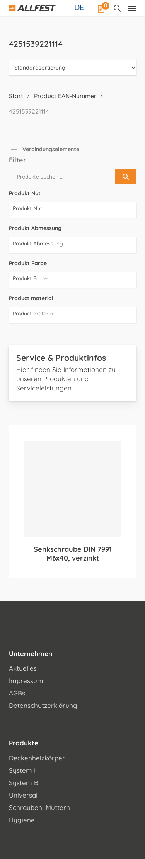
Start (16, 96)
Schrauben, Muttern (39, 807)
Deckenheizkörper (37, 758)
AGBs (17, 693)
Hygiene (22, 820)
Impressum (26, 681)
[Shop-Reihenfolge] (72, 67)
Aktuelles (23, 668)
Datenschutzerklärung (43, 705)
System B (23, 783)
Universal (23, 795)
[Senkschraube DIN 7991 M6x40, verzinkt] (72, 489)
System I (22, 770)
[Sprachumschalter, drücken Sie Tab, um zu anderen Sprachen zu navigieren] (80, 7)
